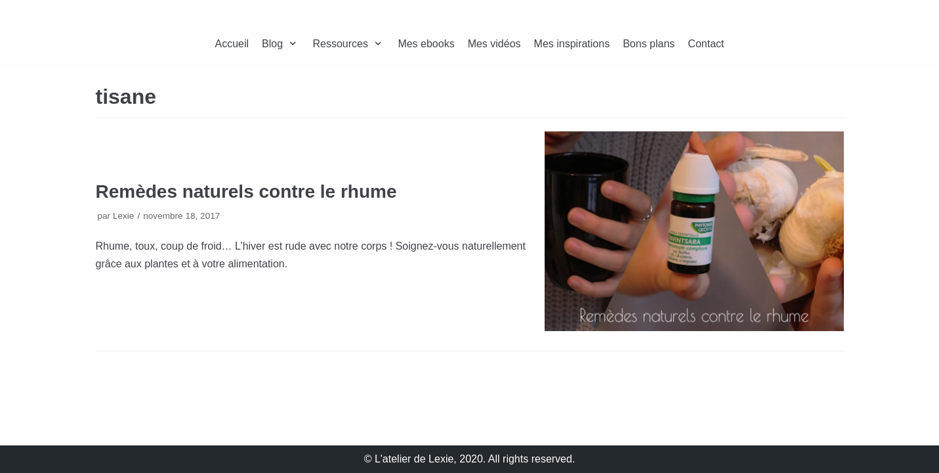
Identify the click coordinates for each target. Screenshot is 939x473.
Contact (706, 43)
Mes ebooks (426, 43)
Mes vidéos (494, 43)
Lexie (124, 216)
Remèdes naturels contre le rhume (246, 191)
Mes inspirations (572, 43)
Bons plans (649, 43)
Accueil (232, 43)
